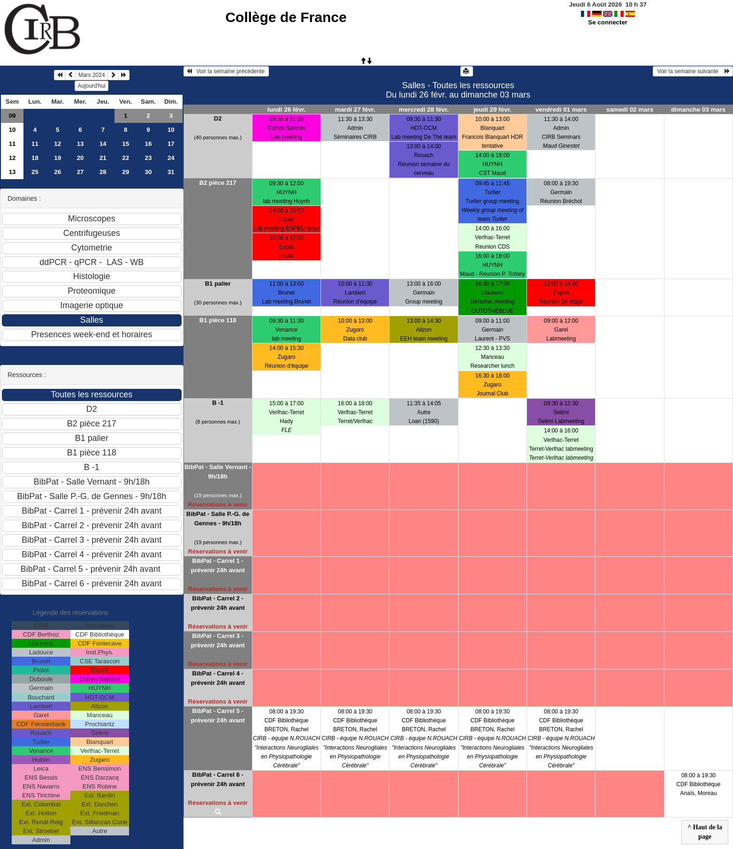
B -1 (218, 402)
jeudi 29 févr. (492, 109)
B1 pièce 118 (218, 320)
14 (103, 143)
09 (12, 115)
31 (171, 171)
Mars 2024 (91, 75)
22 (125, 157)
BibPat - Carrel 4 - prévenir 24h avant (218, 678)
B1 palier (218, 283)
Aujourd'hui (91, 86)
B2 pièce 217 (218, 182)
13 (80, 143)
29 (125, 171)
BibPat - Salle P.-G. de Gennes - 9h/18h (217, 518)
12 (57, 143)
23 (148, 157)
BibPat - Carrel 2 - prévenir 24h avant (218, 603)
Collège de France (285, 17)
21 (103, 157)
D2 (218, 118)
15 (125, 143)
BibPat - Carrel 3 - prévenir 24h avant (218, 640)
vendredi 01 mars (561, 109)
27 (80, 171)
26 (57, 171)
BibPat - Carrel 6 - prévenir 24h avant (218, 779)
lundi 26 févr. (286, 109)
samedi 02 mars (629, 109)
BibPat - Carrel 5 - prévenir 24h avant (218, 715)
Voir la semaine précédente (226, 71)
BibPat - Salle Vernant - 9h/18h (217, 471)
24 (171, 157)
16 (148, 143)
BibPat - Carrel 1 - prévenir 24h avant (218, 565)
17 (171, 143)
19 (57, 157)
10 (12, 129)
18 (34, 157)
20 (80, 157)
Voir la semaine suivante (693, 71)
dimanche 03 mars (698, 109)
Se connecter (607, 22)
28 (103, 171)
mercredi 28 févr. (424, 109)
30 (148, 171)
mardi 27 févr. (355, 109)
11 (12, 143)
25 (34, 171)
